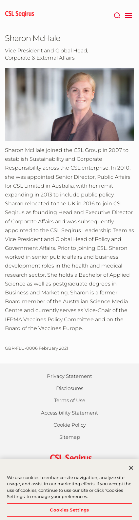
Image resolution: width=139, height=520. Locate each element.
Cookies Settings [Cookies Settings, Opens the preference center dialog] (69, 512)
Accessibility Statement (69, 413)
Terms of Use (69, 400)
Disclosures (69, 388)
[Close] (131, 471)
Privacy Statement (69, 376)
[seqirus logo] (19, 14)
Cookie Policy (69, 425)
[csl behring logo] (69, 458)
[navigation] (128, 14)
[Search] (117, 14)
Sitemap (69, 437)
